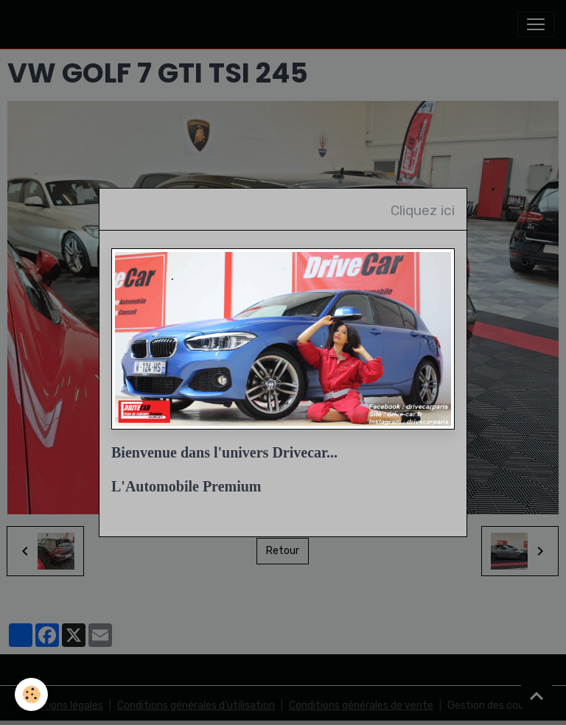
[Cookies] (31, 694)
